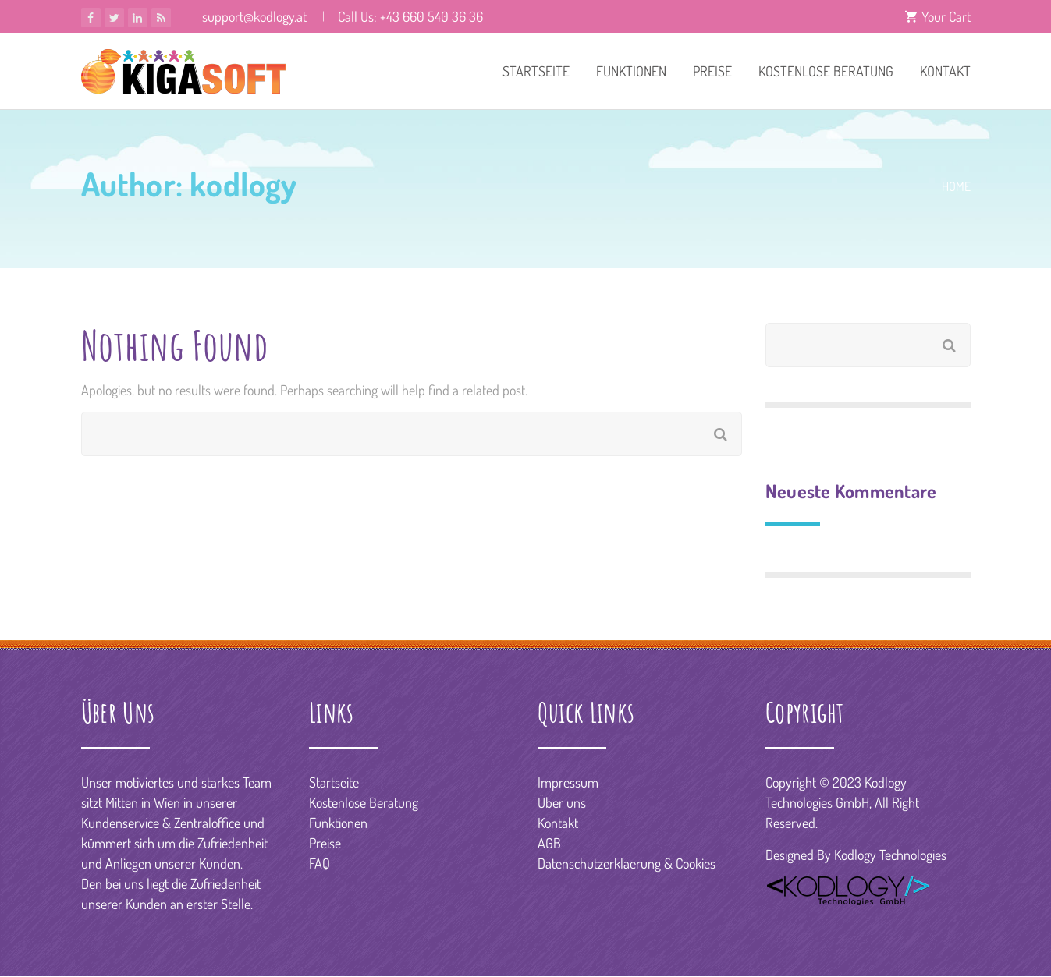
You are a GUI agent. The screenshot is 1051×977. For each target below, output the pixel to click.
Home (956, 186)
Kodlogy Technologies (890, 854)
